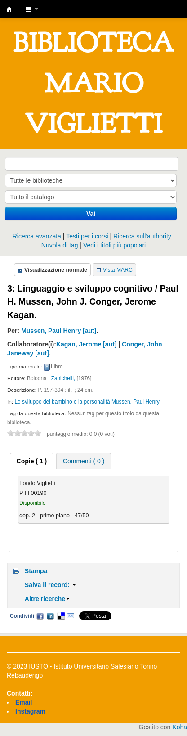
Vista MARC (118, 270)
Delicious (60, 615)
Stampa (36, 570)
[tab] (32, 461)
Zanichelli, (63, 378)
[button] (32, 9)
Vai (90, 213)
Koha (179, 727)
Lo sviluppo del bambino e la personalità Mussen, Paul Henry (87, 402)
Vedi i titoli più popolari (114, 245)
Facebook (40, 615)
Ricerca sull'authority (142, 236)
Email (70, 615)
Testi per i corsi (87, 236)
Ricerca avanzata (37, 236)
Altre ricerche (47, 598)
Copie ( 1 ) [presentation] (32, 461)
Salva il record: (50, 584)
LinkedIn (50, 615)
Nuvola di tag (59, 245)
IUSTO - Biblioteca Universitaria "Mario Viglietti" (9, 9)
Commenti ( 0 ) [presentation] (84, 461)
